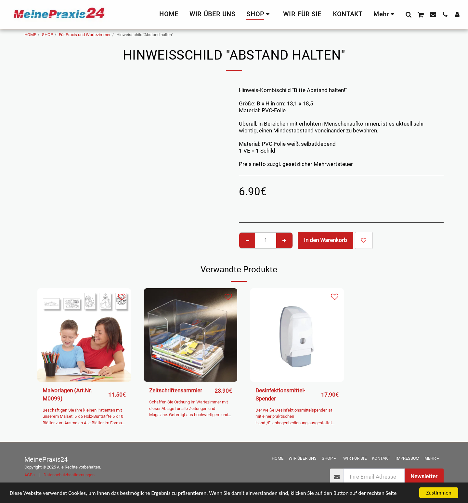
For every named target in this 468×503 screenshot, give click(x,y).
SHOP (47, 34)
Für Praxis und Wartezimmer (84, 34)
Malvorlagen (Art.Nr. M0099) (67, 394)
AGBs (29, 474)
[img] (84, 335)
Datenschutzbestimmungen (69, 474)
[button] (408, 14)
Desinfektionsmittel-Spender (280, 394)
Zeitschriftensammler (175, 390)
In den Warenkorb (325, 240)
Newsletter (423, 476)
